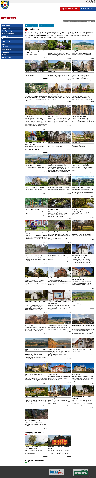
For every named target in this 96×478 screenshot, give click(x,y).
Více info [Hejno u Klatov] (69, 79)
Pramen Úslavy (76, 232)
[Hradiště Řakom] (59, 110)
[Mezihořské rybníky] (83, 203)
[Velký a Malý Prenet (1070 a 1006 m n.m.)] (36, 343)
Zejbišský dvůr (52, 396)
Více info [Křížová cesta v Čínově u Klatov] (92, 196)
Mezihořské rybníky (77, 209)
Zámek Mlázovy (53, 374)
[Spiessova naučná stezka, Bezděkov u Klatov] (59, 440)
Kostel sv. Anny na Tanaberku (80, 165)
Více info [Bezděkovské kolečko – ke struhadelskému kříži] (45, 456)
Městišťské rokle (53, 209)
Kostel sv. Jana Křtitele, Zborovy (34, 187)
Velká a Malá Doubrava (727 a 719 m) (59, 325)
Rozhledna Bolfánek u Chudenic (34, 278)
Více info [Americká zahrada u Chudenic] (69, 58)
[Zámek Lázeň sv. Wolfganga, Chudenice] (36, 368)
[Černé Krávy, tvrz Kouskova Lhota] (36, 65)
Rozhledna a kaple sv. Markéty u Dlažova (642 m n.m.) (80, 256)
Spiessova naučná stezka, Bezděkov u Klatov (58, 447)
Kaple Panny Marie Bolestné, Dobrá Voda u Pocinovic (35, 143)
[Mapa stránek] (92, 1)
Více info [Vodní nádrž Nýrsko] (69, 358)
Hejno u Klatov (52, 71)
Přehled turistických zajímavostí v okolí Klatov (35, 51)
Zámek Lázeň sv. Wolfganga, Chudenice (33, 375)
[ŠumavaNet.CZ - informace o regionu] (80, 474)
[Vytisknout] (94, 1)
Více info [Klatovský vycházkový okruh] (45, 171)
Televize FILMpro (53, 476)
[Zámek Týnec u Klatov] (36, 390)
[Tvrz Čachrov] (36, 319)
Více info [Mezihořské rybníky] (92, 217)
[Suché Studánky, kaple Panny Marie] (36, 295)
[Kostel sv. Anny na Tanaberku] (83, 159)
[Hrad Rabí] (36, 88)
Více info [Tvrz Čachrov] (45, 333)
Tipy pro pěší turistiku (34, 432)
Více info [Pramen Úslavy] (92, 239)
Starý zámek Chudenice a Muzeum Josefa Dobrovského (82, 278)
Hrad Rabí (28, 94)
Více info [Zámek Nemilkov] (92, 383)
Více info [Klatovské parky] (92, 149)
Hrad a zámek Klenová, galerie (80, 71)
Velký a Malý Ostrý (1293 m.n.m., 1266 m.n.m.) (83, 326)
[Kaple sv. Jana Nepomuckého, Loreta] (59, 136)
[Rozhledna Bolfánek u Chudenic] (36, 272)
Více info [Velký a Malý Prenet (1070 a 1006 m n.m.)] (45, 361)
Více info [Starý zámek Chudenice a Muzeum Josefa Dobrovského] (92, 288)
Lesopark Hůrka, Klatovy (32, 209)
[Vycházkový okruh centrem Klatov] (83, 343)
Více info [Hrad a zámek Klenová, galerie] (92, 81)
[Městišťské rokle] (59, 203)
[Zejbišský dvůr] (59, 390)
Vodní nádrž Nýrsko (54, 349)
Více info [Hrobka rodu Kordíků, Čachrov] (92, 124)
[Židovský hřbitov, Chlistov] (36, 414)
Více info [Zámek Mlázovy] (69, 382)
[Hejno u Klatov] (59, 65)
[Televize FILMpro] (56, 474)
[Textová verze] (91, 2)
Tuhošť (74, 301)
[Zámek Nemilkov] (83, 368)
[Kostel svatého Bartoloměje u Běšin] (59, 181)
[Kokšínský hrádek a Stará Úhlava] (59, 159)
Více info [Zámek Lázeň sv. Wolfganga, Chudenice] (45, 383)
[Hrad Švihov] (83, 88)
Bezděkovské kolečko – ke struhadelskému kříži (33, 447)
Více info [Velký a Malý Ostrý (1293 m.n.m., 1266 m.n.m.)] (92, 336)
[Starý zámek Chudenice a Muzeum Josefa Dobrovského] (83, 272)
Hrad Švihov (75, 94)
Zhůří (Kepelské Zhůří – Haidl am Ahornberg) (81, 397)
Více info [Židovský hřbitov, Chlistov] (45, 428)
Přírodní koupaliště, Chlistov (56, 255)
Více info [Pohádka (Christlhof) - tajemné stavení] (69, 242)
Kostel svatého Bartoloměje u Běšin (58, 187)
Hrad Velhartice (29, 116)
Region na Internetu (34, 460)
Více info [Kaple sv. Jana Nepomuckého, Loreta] (69, 149)
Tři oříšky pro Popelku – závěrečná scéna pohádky (58, 302)
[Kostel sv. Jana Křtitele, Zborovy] (36, 181)
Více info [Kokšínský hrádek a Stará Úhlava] (69, 174)
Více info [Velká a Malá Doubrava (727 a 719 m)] (69, 331)
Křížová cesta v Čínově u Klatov (81, 187)
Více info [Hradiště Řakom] (69, 125)
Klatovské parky (76, 143)
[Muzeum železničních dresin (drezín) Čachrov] (36, 225)
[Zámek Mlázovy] (59, 368)
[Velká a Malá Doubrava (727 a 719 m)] (59, 319)
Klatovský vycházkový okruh (33, 165)
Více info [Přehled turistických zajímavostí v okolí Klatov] (45, 57)
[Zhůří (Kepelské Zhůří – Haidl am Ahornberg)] (83, 390)
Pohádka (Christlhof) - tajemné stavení (59, 232)
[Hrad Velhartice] (36, 110)
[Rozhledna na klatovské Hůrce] (59, 272)
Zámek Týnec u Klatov (31, 396)
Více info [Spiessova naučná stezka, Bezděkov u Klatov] (69, 456)
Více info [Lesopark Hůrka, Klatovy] (45, 216)
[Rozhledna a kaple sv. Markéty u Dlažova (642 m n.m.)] (83, 249)
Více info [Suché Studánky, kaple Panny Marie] (45, 312)
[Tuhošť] (83, 295)
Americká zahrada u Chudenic (57, 51)
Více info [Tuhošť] (92, 308)
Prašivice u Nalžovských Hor (33, 255)
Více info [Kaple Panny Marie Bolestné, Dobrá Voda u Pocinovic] (45, 152)
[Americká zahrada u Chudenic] (59, 45)
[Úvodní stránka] (87, 1)
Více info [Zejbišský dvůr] (69, 406)
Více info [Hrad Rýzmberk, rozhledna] (69, 101)
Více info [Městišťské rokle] (69, 218)
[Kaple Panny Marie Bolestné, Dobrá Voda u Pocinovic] (36, 136)
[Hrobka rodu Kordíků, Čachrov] (83, 110)
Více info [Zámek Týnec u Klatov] (45, 406)
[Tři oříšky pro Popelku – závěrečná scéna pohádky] (59, 295)
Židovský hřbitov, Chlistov (32, 420)
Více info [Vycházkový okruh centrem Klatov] (92, 354)
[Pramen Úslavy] (83, 225)
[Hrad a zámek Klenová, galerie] (83, 65)
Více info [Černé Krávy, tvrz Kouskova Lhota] (45, 78)
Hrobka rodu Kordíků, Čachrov (80, 116)
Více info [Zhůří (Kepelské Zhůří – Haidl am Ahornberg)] (92, 407)
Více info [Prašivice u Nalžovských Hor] (45, 263)
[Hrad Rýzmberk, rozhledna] (59, 88)
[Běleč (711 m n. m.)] (83, 45)
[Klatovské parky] (83, 136)
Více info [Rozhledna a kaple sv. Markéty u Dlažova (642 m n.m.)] (92, 265)
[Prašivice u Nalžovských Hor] (36, 249)
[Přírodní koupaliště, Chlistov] (59, 249)
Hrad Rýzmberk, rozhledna (56, 94)
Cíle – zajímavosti (32, 29)
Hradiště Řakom (53, 116)
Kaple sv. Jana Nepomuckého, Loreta (59, 143)
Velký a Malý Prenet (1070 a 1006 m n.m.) (35, 349)
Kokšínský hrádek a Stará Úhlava (57, 165)
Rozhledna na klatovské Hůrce (57, 278)
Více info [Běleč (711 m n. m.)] (92, 58)
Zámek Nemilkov (76, 374)
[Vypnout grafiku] (89, 1)
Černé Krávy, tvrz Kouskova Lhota (35, 71)
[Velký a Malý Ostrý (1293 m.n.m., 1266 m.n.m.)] (83, 319)
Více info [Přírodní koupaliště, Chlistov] (69, 262)
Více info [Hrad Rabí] (45, 103)
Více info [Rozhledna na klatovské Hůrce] (69, 287)
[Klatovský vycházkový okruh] (36, 159)
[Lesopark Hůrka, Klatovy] (36, 203)
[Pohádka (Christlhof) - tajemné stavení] (59, 225)
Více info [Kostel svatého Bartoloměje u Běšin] (69, 193)
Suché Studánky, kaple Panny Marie (35, 301)
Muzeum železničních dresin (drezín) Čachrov (36, 232)
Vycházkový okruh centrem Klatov (81, 349)
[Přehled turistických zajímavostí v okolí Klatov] (36, 45)
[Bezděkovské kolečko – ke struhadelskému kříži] (36, 440)
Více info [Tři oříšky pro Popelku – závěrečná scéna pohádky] (69, 312)
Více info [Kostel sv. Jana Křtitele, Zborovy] (45, 193)
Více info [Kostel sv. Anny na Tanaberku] (92, 173)
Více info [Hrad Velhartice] (45, 129)
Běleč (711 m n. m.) (77, 51)
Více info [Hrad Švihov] (92, 101)
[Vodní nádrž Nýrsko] (59, 343)
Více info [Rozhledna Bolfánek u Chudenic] (45, 287)
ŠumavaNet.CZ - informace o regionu (82, 476)
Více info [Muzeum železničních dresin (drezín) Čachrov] (45, 242)
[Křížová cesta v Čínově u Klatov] (83, 181)
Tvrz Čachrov (29, 325)
